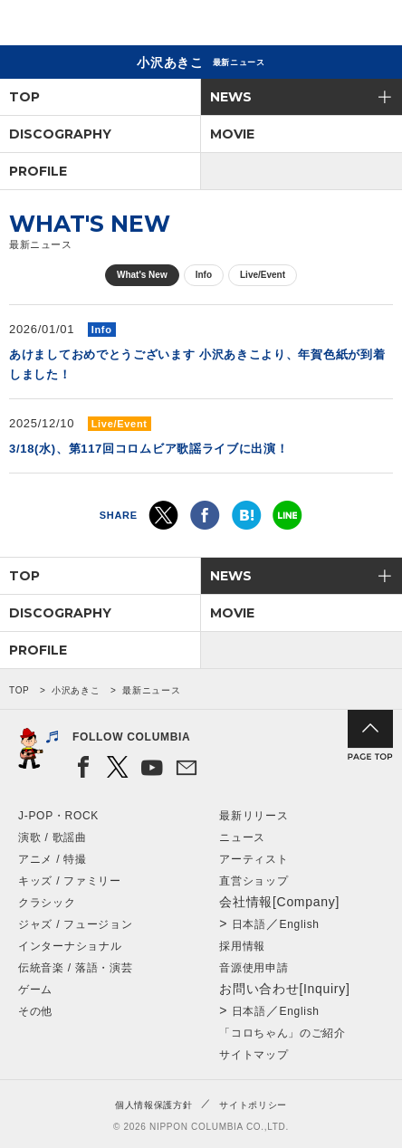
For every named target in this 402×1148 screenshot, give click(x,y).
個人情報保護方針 (154, 1105)
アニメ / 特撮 (52, 859)
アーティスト (253, 859)
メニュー (373, 25)
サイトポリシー (253, 1105)
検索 (325, 25)
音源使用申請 (253, 967)
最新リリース (253, 815)
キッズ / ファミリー (69, 881)
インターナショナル (69, 946)
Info (204, 275)
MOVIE (232, 134)
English (299, 924)
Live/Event (262, 275)
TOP (24, 97)
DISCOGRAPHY (60, 134)
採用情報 (242, 946)
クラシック (47, 902)
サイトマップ (253, 1054)
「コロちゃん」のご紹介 (282, 1033)
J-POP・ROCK (58, 815)
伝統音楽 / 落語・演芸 (75, 967)
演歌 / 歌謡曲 (52, 837)
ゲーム (35, 989)
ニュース (242, 837)
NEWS (231, 97)
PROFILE (38, 171)
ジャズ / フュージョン (75, 924)
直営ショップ (253, 881)
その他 (35, 1011)
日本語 (249, 924)
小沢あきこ (76, 690)
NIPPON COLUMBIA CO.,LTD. (100, 23)
